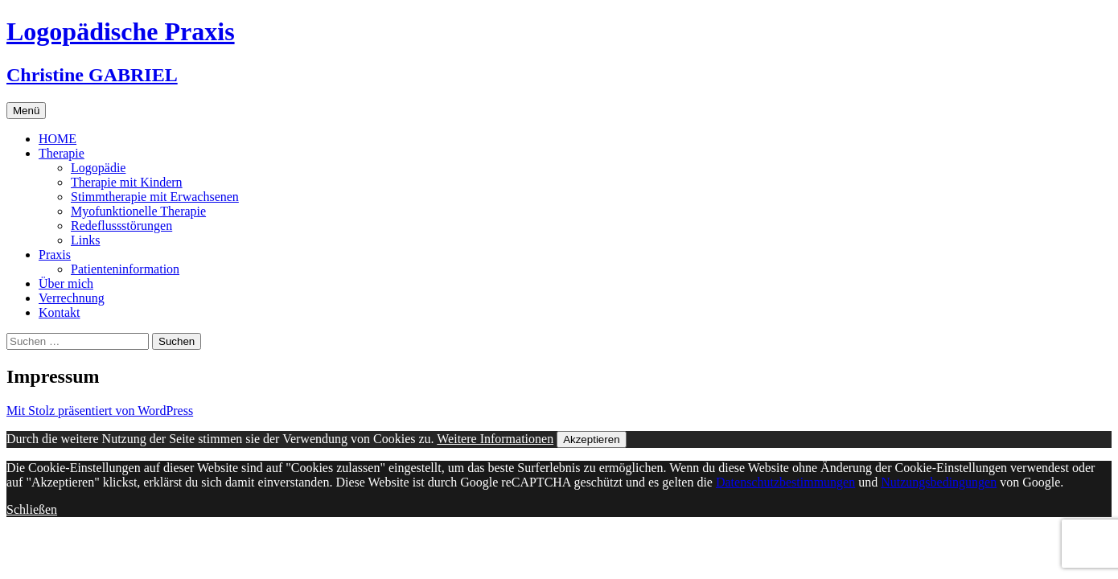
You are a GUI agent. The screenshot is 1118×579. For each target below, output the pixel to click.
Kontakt (59, 312)
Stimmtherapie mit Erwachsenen (155, 196)
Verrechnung (72, 298)
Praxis (55, 254)
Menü (26, 111)
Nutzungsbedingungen (939, 482)
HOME (57, 139)
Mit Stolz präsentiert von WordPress (99, 410)
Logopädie (98, 168)
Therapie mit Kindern (127, 182)
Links (85, 240)
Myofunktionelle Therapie (138, 211)
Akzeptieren (591, 439)
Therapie (61, 153)
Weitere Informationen (495, 439)
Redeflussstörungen (121, 225)
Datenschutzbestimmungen (785, 482)
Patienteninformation (125, 269)
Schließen (31, 509)
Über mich (66, 283)
